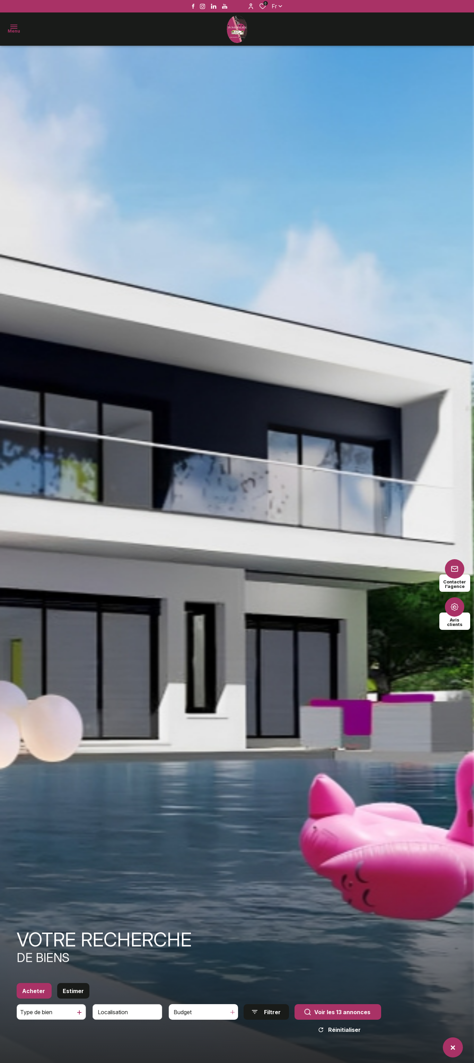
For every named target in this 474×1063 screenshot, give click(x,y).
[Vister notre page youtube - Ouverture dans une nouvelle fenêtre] (224, 6)
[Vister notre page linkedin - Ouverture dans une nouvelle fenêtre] (214, 6)
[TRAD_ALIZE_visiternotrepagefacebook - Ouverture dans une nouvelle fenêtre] (193, 6)
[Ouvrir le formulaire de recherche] (266, 1016)
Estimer (73, 995)
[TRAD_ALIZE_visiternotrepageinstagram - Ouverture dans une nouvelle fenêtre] (202, 6)
